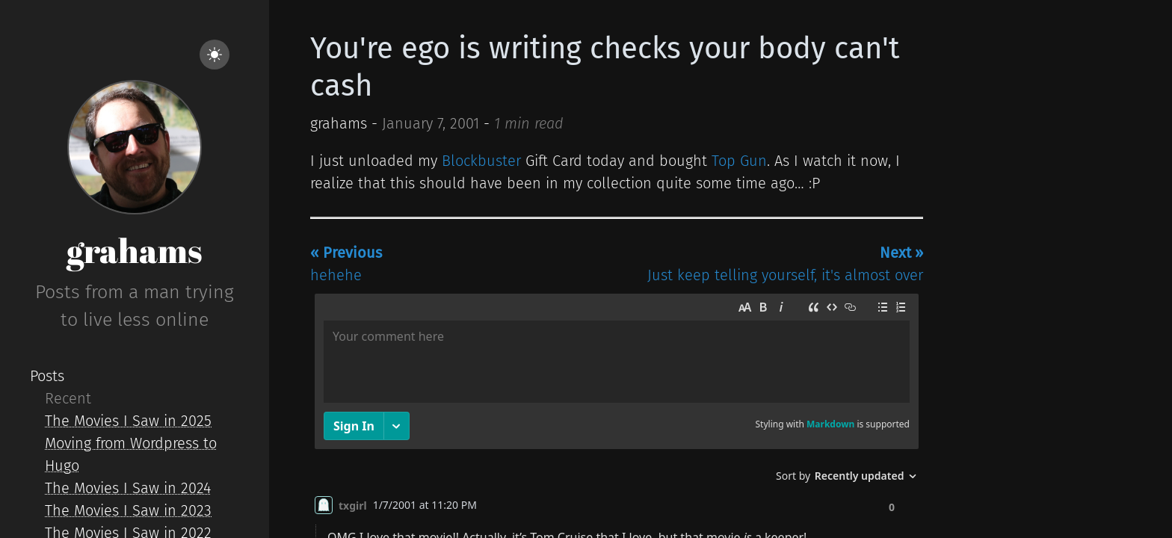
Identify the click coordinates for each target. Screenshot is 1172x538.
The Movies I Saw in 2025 (128, 421)
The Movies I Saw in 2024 (128, 488)
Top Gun (739, 161)
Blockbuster (481, 161)
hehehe (346, 264)
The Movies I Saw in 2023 (128, 510)
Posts (47, 376)
